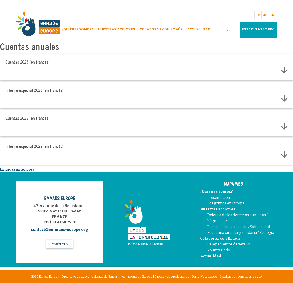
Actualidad (198, 29)
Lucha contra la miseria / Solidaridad (238, 227)
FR (258, 15)
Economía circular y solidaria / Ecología (240, 232)
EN (272, 15)
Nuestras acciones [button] (116, 29)
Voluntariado (218, 250)
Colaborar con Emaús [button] (161, 29)
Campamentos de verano (228, 244)
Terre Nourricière (204, 276)
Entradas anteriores (17, 169)
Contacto (60, 244)
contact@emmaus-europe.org (59, 229)
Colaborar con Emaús (220, 238)
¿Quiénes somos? (216, 191)
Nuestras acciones (217, 209)
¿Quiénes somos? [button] (77, 29)
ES (265, 14)
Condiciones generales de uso (241, 276)
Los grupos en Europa (225, 203)
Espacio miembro (258, 29)
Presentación (218, 197)
